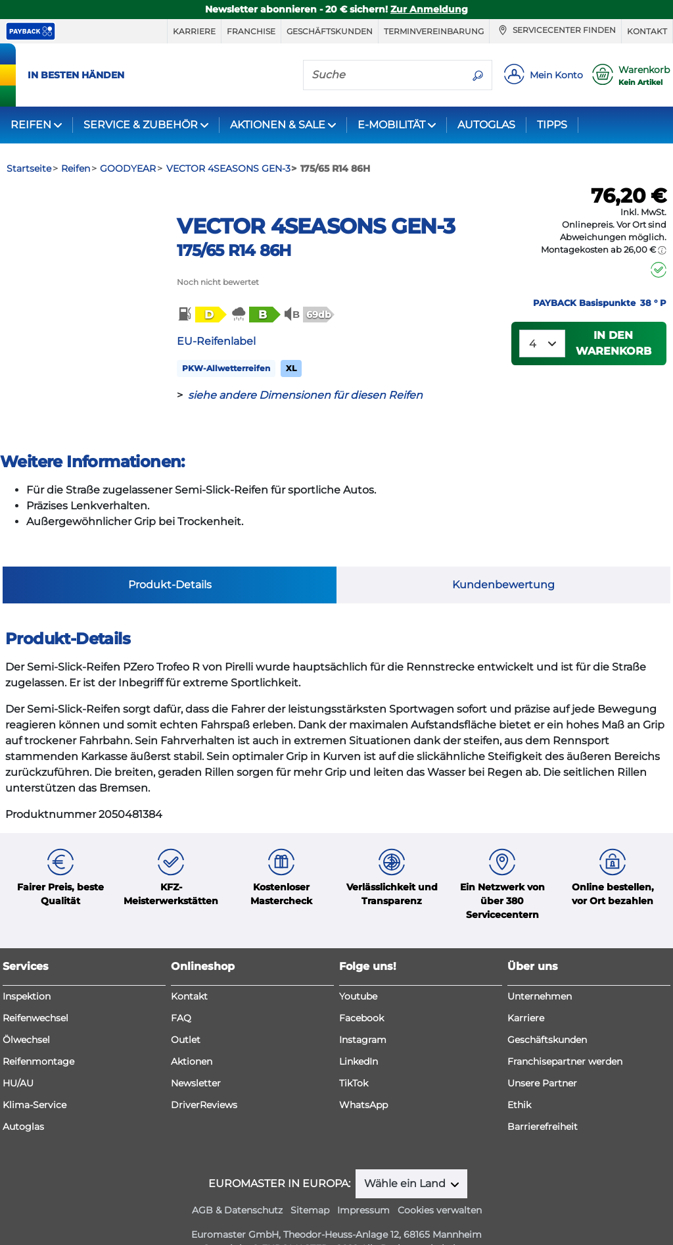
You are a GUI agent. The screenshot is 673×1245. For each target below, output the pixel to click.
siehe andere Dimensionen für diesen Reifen (305, 395)
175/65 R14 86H (233, 250)
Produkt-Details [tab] (170, 556)
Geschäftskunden (330, 31)
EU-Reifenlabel (216, 341)
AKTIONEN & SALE (277, 124)
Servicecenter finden (555, 30)
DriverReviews (204, 1077)
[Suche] (384, 74)
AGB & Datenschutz (237, 1182)
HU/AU (18, 1055)
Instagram (362, 1012)
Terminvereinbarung (434, 31)
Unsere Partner (542, 1055)
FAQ (181, 990)
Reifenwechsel (35, 990)
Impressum (363, 1182)
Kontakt (647, 31)
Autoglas (23, 1099)
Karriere (194, 31)
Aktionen (191, 1034)
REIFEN (31, 124)
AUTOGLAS (486, 124)
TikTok (353, 1055)
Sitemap (309, 1182)
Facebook (361, 990)
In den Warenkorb (613, 343)
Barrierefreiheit (542, 1099)
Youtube (358, 969)
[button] (201, 314)
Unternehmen (539, 969)
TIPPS (552, 124)
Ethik (519, 1077)
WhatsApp (363, 1077)
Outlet (185, 1012)
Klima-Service (34, 1077)
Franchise (251, 31)
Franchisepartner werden (564, 1034)
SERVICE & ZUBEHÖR (140, 124)
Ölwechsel (26, 1012)
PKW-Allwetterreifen (226, 368)
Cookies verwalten (440, 1182)
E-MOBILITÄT (391, 124)
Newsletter (196, 1055)
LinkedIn (358, 1034)
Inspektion (27, 969)
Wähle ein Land (406, 1156)
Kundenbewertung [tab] (503, 556)
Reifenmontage (38, 1034)
